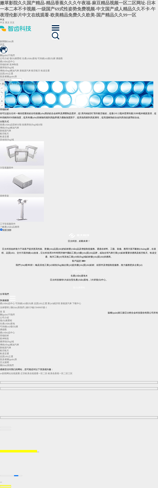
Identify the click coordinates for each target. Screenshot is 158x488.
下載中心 (76, 303)
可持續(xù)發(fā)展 (24, 303)
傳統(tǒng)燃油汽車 (9, 127)
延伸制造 (4, 338)
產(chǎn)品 (7, 84)
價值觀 (3, 329)
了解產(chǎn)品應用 (9, 227)
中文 (2, 22)
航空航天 (4, 133)
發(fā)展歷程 (79, 287)
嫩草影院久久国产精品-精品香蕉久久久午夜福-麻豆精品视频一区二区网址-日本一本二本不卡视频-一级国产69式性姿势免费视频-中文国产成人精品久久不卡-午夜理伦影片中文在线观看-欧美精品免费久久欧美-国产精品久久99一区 (78, 8)
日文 (12, 22)
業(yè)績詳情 (54, 303)
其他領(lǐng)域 (7, 139)
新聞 (2, 41)
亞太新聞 (4, 362)
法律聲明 (4, 307)
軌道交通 (33, 84)
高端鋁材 (21, 84)
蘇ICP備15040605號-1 (36, 307)
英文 (7, 22)
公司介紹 (4, 317)
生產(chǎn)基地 (7, 323)
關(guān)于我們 (7, 314)
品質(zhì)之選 (79, 271)
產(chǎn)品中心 (7, 303)
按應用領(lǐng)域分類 (32, 124)
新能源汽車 (5, 130)
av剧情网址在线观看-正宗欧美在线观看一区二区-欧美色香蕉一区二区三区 (36, 373)
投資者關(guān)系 (8, 359)
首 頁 (2, 311)
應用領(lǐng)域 (7, 341)
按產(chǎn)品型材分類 (10, 124)
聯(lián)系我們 (17, 307)
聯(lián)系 (9, 41)
